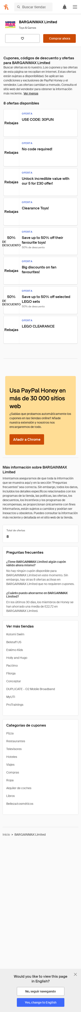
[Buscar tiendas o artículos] (33, 7)
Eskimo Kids (14, 650)
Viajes (10, 765)
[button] (75, 7)
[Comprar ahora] (59, 38)
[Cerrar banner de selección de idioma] (75, 974)
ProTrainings (14, 705)
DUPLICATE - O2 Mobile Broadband (30, 689)
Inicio (6, 834)
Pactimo (12, 665)
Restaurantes (15, 741)
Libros (10, 796)
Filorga (11, 673)
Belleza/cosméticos (19, 804)
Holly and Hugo (16, 658)
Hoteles (11, 757)
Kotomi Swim (15, 634)
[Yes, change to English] (40, 1002)
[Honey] (6, 7)
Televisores (14, 749)
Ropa (10, 780)
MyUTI (10, 697)
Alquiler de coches (18, 788)
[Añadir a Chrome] (27, 439)
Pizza (10, 733)
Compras (12, 772)
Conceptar (13, 681)
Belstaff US (13, 642)
